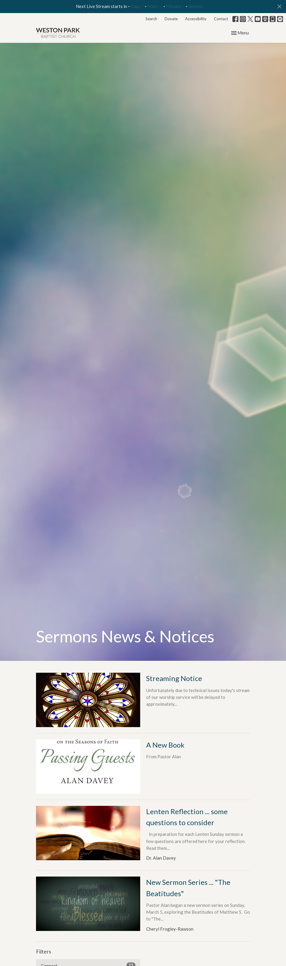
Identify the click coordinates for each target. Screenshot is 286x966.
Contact (221, 18)
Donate (171, 18)
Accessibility (196, 18)
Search (151, 18)
